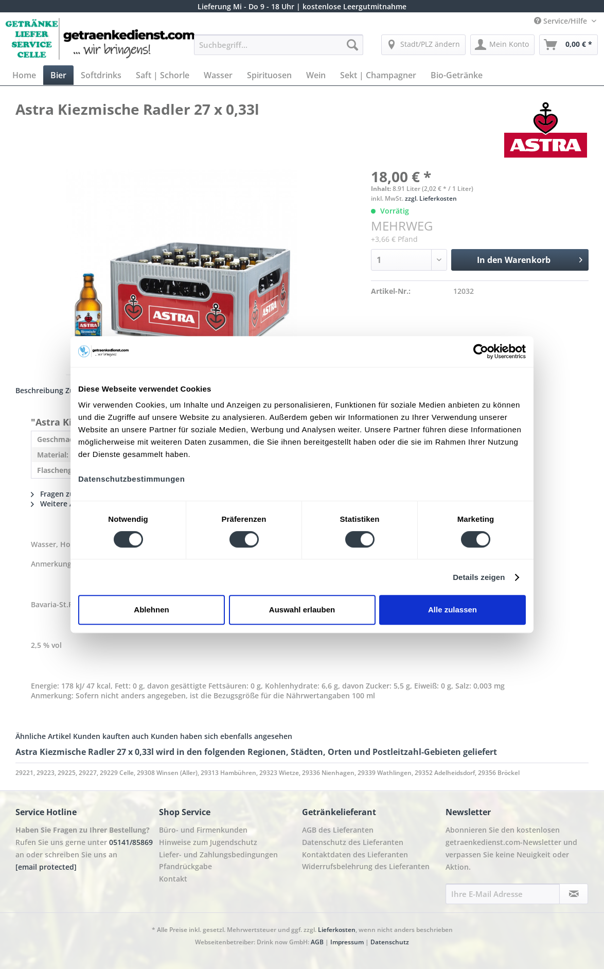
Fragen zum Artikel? (70, 494)
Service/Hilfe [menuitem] (561, 21)
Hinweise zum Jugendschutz (208, 842)
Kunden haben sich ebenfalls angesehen (221, 736)
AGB (317, 942)
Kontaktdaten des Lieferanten (355, 854)
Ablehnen (151, 609)
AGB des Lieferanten (338, 830)
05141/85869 (131, 842)
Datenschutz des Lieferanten (352, 842)
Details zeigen (479, 577)
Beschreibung (39, 390)
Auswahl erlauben (302, 609)
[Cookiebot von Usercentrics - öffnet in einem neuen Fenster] (481, 351)
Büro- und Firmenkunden (203, 830)
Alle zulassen (452, 609)
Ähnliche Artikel (43, 736)
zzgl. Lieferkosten (431, 198)
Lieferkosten (337, 929)
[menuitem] (278, 49)
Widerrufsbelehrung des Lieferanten (366, 866)
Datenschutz (389, 942)
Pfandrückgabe (185, 866)
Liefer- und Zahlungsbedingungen (218, 854)
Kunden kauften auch (111, 736)
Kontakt (173, 879)
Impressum (347, 942)
